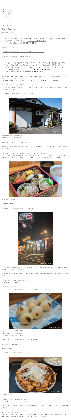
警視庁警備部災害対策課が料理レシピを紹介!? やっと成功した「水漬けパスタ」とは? (23, 52)
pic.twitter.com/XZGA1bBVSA (36, 41)
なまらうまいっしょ (8, 405)
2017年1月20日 (31, 43)
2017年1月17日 (38, 71)
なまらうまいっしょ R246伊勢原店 (12, 282)
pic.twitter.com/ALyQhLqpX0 (41, 69)
